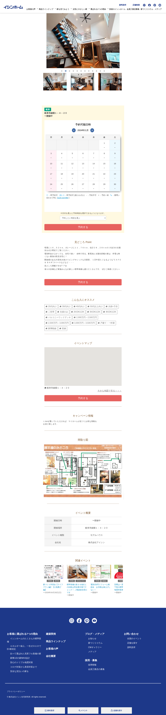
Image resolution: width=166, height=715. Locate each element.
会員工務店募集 (134, 9)
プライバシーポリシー (16, 694)
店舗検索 (137, 4)
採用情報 (92, 667)
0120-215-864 (62, 198)
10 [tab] (96, 71)
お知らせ (92, 641)
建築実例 (51, 636)
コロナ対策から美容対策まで (23, 669)
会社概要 (51, 658)
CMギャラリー (95, 649)
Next (121, 82)
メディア (159, 9)
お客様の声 (31, 9)
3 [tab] (69, 71)
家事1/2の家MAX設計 (20, 660)
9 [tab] (92, 71)
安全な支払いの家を (19, 673)
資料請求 (123, 4)
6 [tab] (81, 71)
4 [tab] (73, 71)
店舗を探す (132, 645)
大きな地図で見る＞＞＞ (110, 392)
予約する (83, 282)
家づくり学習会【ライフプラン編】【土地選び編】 (53, 589)
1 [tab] (61, 71)
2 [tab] (65, 71)
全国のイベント (134, 641)
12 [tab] (104, 71)
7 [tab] (85, 71)
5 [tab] (77, 71)
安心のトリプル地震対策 (21, 664)
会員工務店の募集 (96, 671)
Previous (44, 82)
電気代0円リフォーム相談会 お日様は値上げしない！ (100, 589)
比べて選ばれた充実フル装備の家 (25, 656)
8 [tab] (89, 71)
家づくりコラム (148, 9)
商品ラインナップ (47, 9)
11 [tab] (100, 71)
